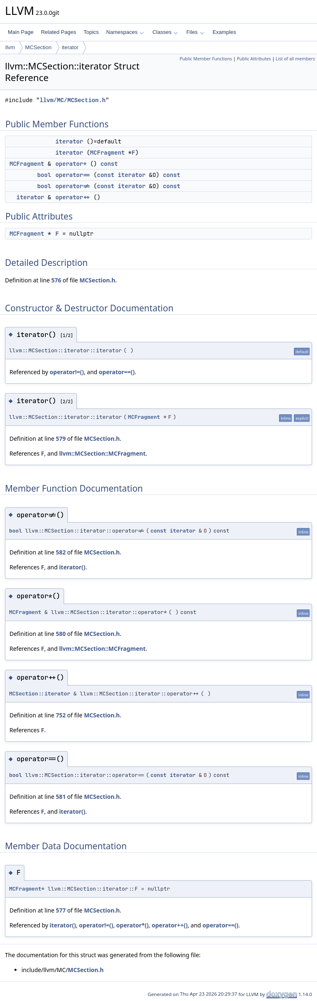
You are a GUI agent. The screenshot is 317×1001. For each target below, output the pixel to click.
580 (61, 634)
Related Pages (58, 32)
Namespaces (125, 32)
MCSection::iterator (39, 693)
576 (56, 280)
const (109, 163)
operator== (72, 175)
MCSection (38, 47)
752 (61, 715)
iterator (70, 47)
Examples (224, 32)
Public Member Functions (206, 59)
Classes (165, 32)
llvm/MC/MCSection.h (73, 100)
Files (195, 32)
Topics (91, 32)
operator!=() (67, 372)
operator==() (117, 372)
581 (61, 796)
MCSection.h (97, 280)
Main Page (20, 32)
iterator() (72, 567)
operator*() (132, 925)
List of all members (295, 59)
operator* (71, 163)
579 (61, 438)
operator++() (169, 925)
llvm (10, 47)
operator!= (72, 186)
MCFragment (107, 152)
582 (61, 552)
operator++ (72, 197)
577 (61, 910)
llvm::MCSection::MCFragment (102, 453)
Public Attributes (254, 59)
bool (44, 175)
